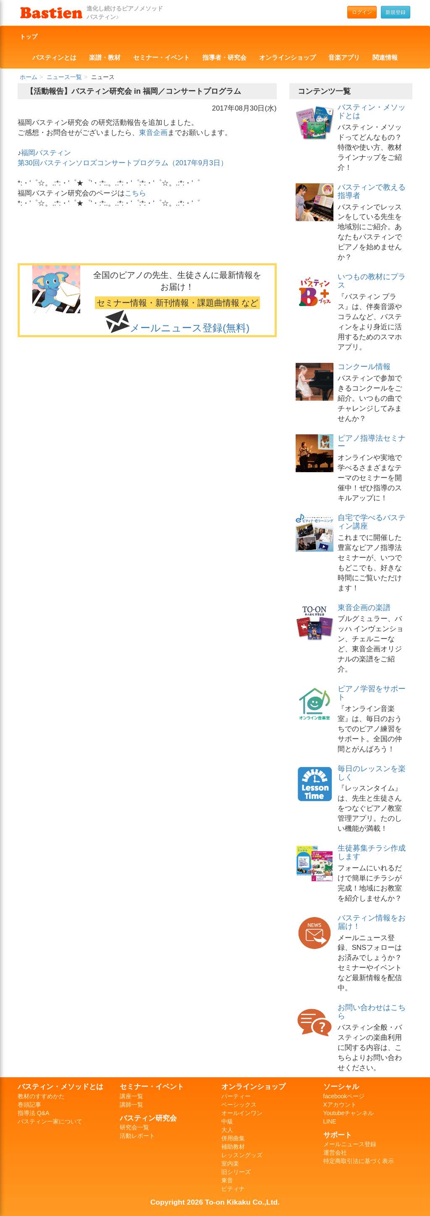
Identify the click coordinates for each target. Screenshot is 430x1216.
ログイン (362, 12)
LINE (329, 1121)
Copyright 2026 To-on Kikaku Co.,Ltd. (215, 1202)
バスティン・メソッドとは (372, 111)
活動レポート (137, 1135)
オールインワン (241, 1113)
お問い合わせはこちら (372, 1011)
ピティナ (233, 1188)
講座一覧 (131, 1096)
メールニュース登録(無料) (189, 327)
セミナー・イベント (161, 57)
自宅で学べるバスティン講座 (372, 521)
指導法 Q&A (33, 1113)
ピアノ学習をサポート (372, 693)
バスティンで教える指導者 (372, 191)
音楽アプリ (344, 57)
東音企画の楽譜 (364, 607)
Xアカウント (340, 1104)
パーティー (236, 1096)
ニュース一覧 (64, 77)
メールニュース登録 (349, 1144)
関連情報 (385, 57)
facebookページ (344, 1096)
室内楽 (230, 1163)
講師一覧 (131, 1104)
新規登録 (395, 12)
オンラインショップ (287, 57)
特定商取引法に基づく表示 (358, 1161)
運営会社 (335, 1152)
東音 (227, 1180)
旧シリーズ (236, 1171)
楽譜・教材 (105, 57)
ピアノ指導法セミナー (372, 442)
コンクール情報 (364, 366)
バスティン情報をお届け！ (372, 922)
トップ (28, 36)
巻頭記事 (29, 1104)
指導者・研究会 (224, 57)
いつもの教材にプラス (372, 280)
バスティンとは (54, 57)
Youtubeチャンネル (348, 1113)
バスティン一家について (50, 1121)
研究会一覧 (134, 1127)
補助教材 (233, 1146)
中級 (227, 1121)
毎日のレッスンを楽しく (372, 772)
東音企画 (153, 133)
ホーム (28, 77)
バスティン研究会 (148, 1118)
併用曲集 (233, 1138)
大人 (227, 1129)
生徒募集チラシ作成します (372, 852)
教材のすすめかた (41, 1096)
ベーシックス (239, 1104)
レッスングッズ (241, 1155)
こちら (135, 193)
